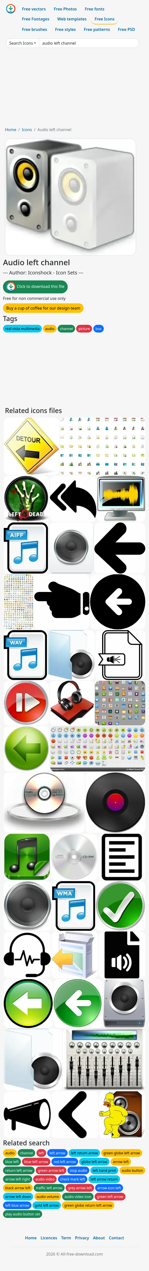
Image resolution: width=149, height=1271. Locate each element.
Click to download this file (35, 287)
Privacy (82, 1238)
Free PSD (126, 29)
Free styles (65, 29)
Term (66, 1238)
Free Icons (105, 19)
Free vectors (34, 9)
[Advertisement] (74, 89)
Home (10, 129)
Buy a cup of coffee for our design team (43, 308)
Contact (116, 1238)
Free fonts (95, 9)
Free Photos (65, 9)
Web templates (72, 19)
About (99, 1238)
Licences (49, 1238)
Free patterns (97, 29)
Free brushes (34, 29)
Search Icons (21, 43)
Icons (27, 129)
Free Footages (35, 19)
